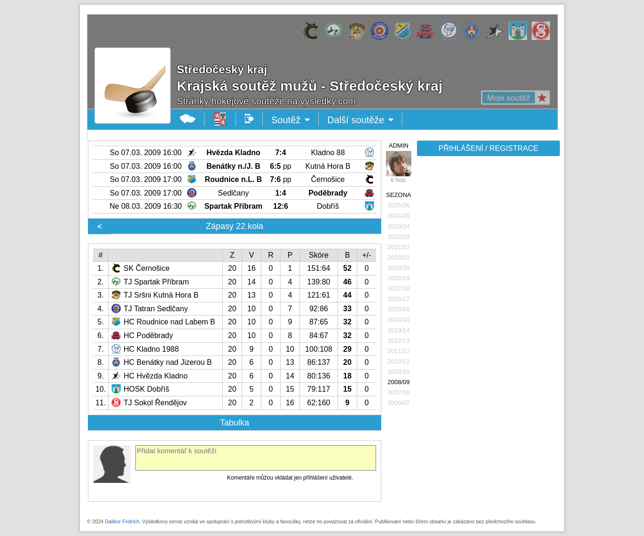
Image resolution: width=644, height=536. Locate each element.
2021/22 (399, 247)
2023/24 (399, 226)
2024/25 (399, 215)
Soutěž (291, 120)
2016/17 (399, 298)
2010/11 (399, 361)
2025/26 (399, 205)
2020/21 (399, 257)
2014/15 (399, 319)
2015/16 (399, 309)
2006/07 (399, 402)
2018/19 (399, 278)
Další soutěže (360, 120)
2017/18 (399, 288)
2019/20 (399, 267)
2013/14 (399, 330)
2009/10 (399, 371)
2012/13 (399, 340)
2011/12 (399, 351)
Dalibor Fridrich (122, 521)
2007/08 (399, 392)
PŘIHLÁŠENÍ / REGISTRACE (489, 148)
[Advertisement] (487, 307)
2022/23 (399, 236)
